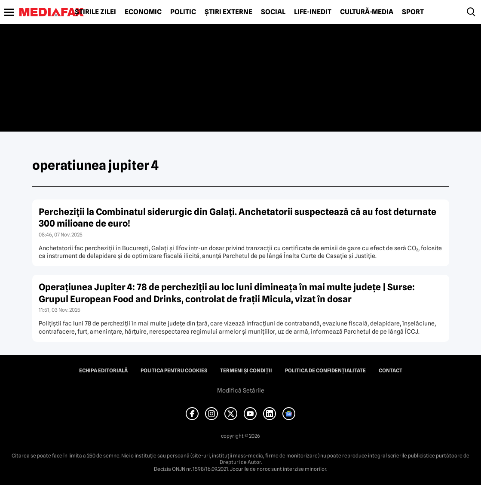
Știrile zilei (95, 12)
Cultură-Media (366, 12)
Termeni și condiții (246, 371)
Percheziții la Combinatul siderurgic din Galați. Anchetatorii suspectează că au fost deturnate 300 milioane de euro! (237, 217)
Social (273, 12)
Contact (390, 371)
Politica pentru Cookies (174, 371)
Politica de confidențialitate (325, 371)
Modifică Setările (240, 390)
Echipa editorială (103, 371)
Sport (413, 12)
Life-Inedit (312, 12)
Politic (183, 12)
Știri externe (228, 12)
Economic (143, 12)
